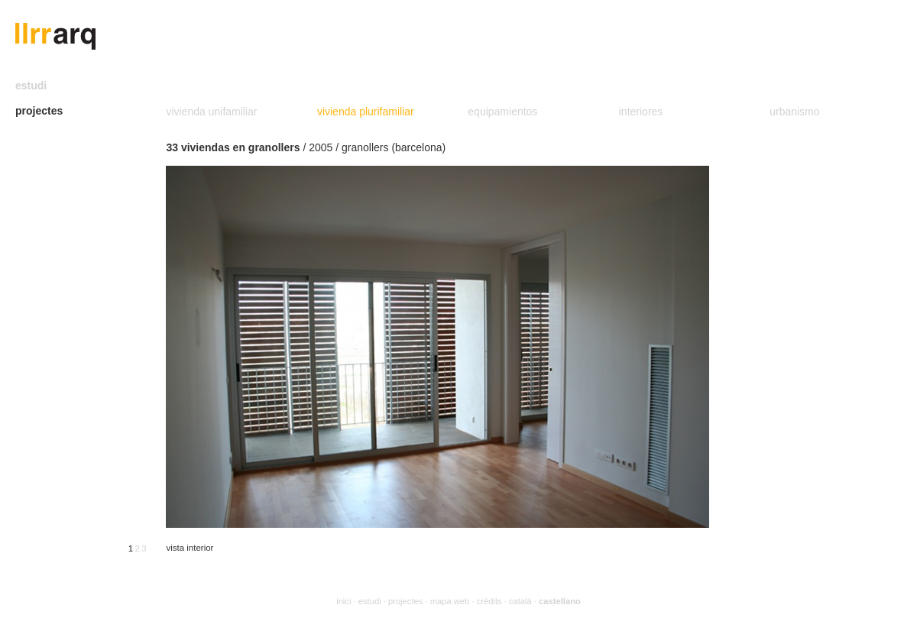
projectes (39, 111)
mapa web (450, 601)
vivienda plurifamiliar (365, 111)
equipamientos (502, 111)
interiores (641, 111)
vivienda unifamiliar (211, 111)
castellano (560, 601)
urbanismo (794, 111)
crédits (489, 601)
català (520, 601)
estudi (31, 85)
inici (343, 601)
